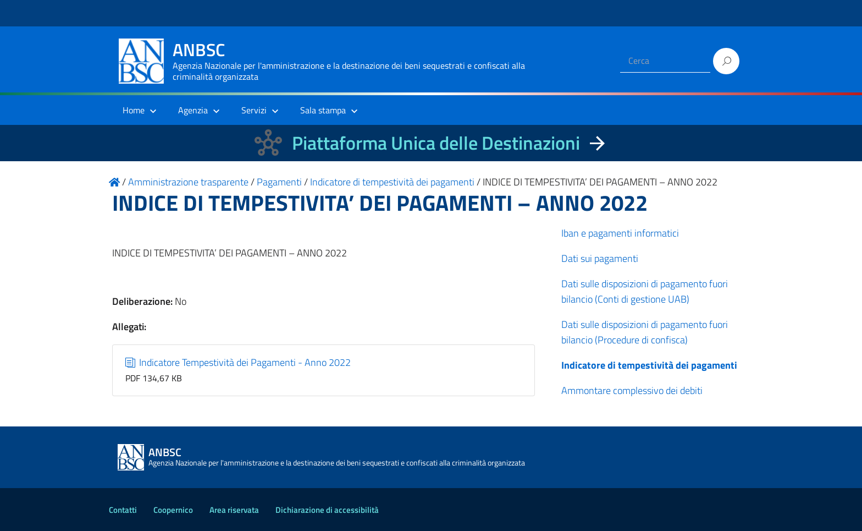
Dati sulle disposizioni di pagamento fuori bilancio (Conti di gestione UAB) (644, 291)
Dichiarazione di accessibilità (327, 509)
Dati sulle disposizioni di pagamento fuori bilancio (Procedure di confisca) (644, 332)
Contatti (123, 509)
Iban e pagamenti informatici (620, 233)
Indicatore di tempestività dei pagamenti (649, 365)
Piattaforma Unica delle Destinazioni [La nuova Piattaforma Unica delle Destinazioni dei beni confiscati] (436, 143)
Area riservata (234, 509)
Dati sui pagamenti (599, 258)
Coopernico (173, 509)
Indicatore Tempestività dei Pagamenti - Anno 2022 (238, 362)
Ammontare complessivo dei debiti (632, 390)
